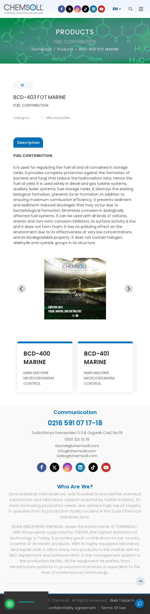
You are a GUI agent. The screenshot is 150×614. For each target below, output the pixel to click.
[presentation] (28, 142)
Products (65, 49)
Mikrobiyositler (58, 117)
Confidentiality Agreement (71, 608)
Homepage (42, 49)
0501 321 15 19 (77, 439)
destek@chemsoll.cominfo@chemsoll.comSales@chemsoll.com (77, 450)
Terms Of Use (113, 608)
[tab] (28, 142)
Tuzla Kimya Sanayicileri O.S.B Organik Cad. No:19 (76, 432)
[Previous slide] (21, 289)
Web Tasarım (122, 600)
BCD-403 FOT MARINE (99, 49)
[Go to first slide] (129, 289)
